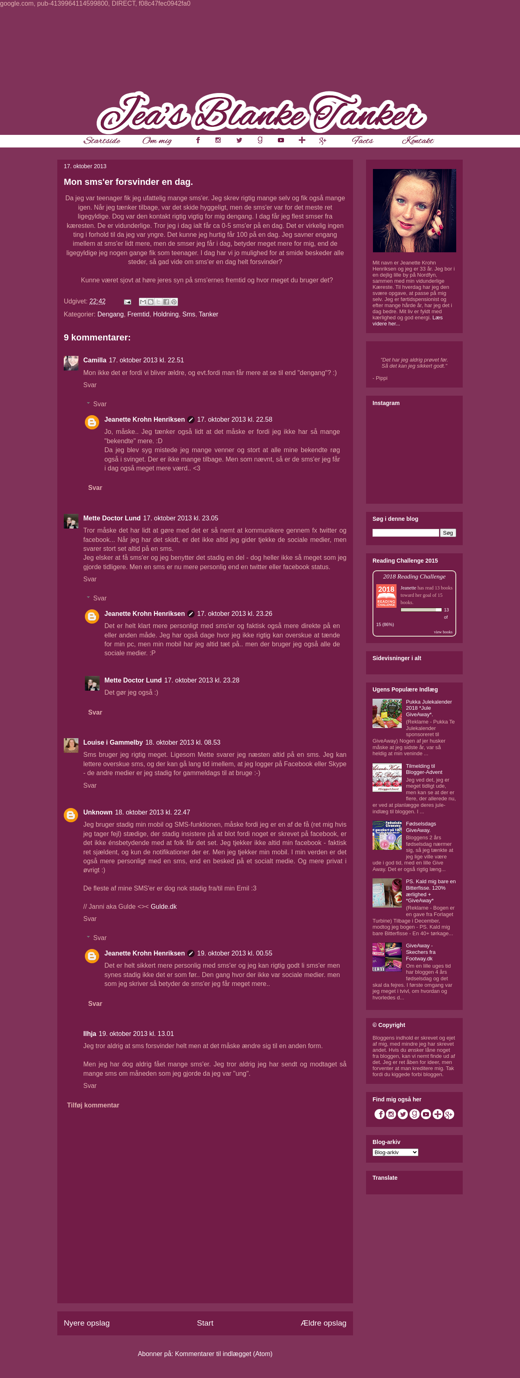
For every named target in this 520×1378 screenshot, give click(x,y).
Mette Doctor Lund (112, 518)
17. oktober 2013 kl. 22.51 (146, 360)
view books (443, 632)
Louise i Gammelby (113, 742)
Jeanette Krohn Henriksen (144, 419)
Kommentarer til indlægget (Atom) (224, 1353)
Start (205, 1323)
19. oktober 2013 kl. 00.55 (234, 953)
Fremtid (139, 314)
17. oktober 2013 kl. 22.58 (234, 419)
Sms (188, 314)
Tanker (208, 314)
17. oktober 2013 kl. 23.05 (180, 518)
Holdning (166, 314)
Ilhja (89, 1033)
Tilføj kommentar (93, 1105)
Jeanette (408, 588)
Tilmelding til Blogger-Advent (424, 769)
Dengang (111, 314)
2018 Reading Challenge (414, 576)
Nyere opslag (87, 1323)
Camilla (94, 360)
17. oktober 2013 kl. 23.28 (201, 680)
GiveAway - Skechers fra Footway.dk (421, 951)
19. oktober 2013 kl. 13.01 (136, 1033)
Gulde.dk (164, 906)
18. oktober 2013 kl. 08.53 (183, 742)
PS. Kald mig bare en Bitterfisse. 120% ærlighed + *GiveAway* (431, 891)
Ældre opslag (324, 1323)
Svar (90, 384)
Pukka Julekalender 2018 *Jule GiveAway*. (429, 708)
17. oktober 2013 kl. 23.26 (234, 613)
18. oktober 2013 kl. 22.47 (152, 812)
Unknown (98, 812)
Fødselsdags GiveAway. (421, 827)
